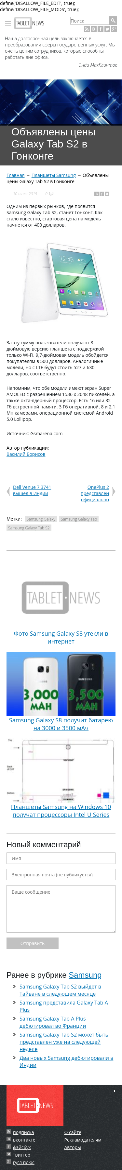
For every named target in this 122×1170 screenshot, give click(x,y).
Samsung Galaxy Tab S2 (29, 528)
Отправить (32, 943)
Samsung (85, 975)
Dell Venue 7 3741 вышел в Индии (32, 490)
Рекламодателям (83, 1140)
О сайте (72, 1132)
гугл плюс (23, 1162)
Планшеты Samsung (54, 175)
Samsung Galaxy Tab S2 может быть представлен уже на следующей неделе (64, 1042)
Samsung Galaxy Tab (79, 519)
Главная (16, 175)
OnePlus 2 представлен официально (95, 493)
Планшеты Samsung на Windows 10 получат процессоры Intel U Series (61, 778)
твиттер (21, 1155)
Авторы (72, 1147)
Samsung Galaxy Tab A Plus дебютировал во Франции (53, 1022)
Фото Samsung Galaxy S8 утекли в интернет (61, 605)
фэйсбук (22, 1147)
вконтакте (24, 1140)
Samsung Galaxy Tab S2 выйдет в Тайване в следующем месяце (60, 990)
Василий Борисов (26, 454)
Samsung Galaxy (41, 519)
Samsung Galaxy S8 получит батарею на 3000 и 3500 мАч (61, 692)
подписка (23, 1132)
